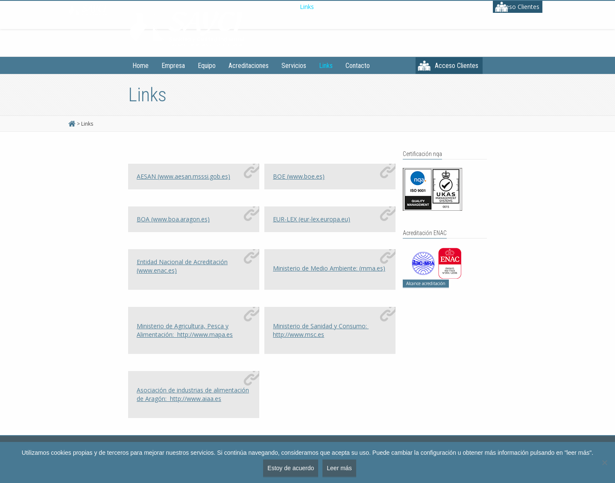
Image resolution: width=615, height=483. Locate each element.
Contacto (358, 66)
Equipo (207, 66)
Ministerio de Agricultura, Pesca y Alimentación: (185, 330)
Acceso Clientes (456, 66)
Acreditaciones (248, 66)
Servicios (293, 66)
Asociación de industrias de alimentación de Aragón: (193, 394)
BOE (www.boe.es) (299, 176)
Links (326, 66)
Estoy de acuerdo (290, 468)
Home (140, 66)
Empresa (173, 66)
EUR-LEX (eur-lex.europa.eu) (311, 219)
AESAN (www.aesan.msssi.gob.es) (183, 176)
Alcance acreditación (425, 283)
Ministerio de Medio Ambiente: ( (329, 268)
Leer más (339, 468)
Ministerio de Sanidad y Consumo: (321, 330)
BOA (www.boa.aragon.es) (173, 219)
